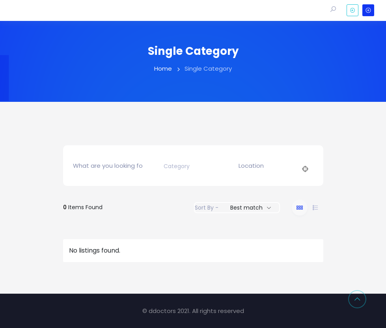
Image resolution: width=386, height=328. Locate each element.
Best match (246, 208)
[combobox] (191, 166)
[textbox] (177, 166)
